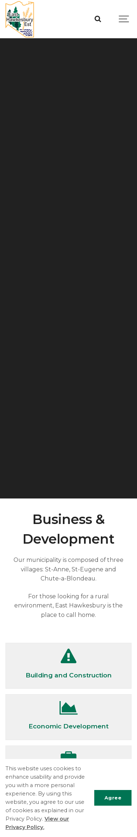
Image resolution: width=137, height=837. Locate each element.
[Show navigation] (124, 19)
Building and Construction (69, 675)
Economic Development (68, 726)
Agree (113, 798)
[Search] (98, 19)
